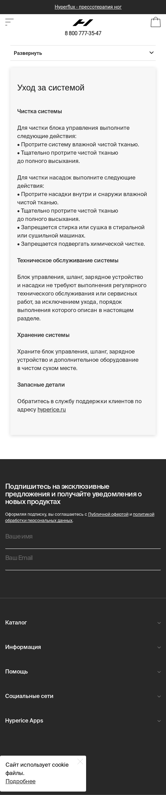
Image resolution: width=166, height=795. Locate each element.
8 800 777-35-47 (83, 33)
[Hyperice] (83, 22)
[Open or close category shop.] (9, 22)
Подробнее (20, 782)
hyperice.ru (52, 410)
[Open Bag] (156, 22)
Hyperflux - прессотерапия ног (88, 7)
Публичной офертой (108, 515)
